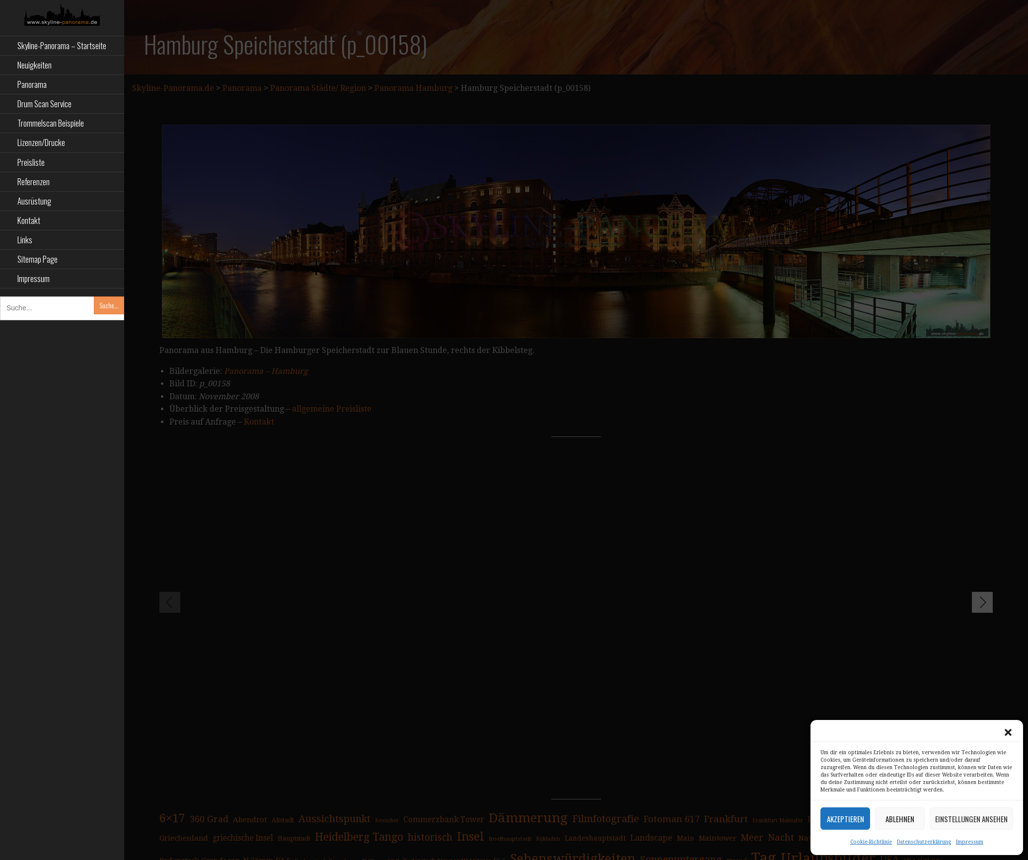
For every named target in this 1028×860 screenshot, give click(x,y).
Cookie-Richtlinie (871, 842)
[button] (1008, 732)
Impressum (969, 842)
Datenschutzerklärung (924, 842)
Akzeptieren (845, 818)
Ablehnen (899, 818)
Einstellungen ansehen (971, 818)
